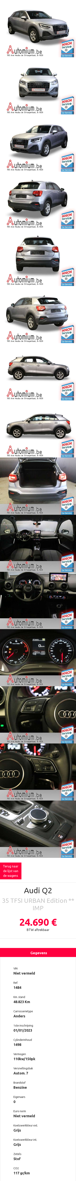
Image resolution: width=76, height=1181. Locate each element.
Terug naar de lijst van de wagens (10, 870)
